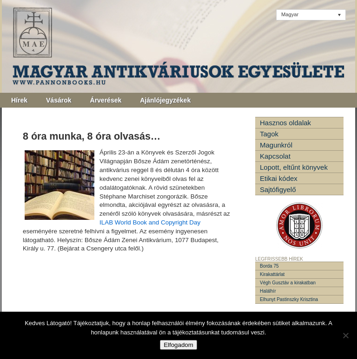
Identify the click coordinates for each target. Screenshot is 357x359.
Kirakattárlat (272, 274)
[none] (311, 14)
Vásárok (58, 100)
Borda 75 (269, 266)
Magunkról (276, 145)
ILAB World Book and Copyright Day (149, 222)
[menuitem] (311, 14)
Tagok (269, 134)
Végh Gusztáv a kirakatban (288, 282)
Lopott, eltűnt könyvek (294, 167)
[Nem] (345, 335)
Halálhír (268, 291)
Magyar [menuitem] (289, 14)
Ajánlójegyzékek (165, 100)
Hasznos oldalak (285, 123)
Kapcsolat (275, 156)
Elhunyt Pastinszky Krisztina (289, 299)
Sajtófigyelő (278, 189)
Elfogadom (178, 344)
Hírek (19, 100)
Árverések (106, 100)
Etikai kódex (279, 178)
